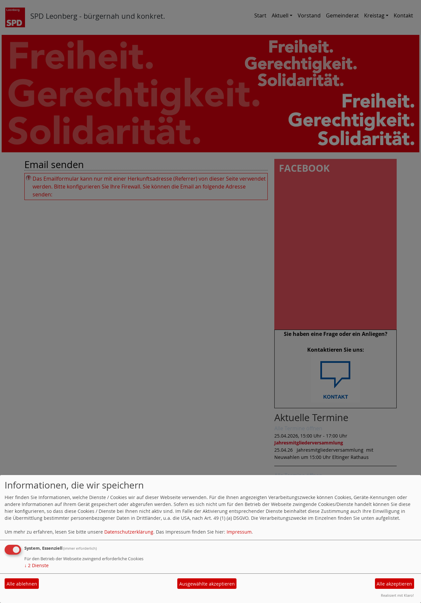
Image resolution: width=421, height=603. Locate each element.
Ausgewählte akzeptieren (207, 584)
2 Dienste (36, 565)
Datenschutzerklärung (128, 532)
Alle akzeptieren (394, 584)
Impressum (239, 532)
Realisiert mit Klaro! (397, 595)
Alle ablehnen (22, 584)
